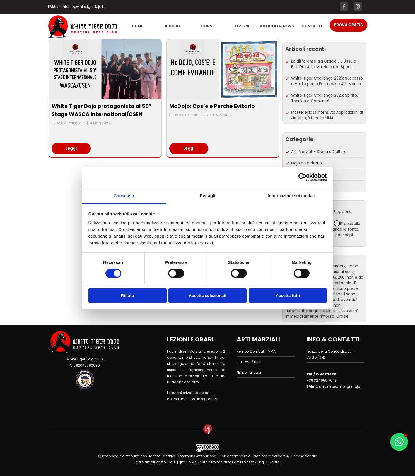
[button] (399, 442)
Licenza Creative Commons (171, 456)
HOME (137, 26)
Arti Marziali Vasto (151, 462)
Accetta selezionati (207, 295)
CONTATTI (311, 26)
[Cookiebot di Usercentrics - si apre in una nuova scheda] (302, 177)
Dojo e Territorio (68, 123)
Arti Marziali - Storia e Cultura (319, 151)
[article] (105, 98)
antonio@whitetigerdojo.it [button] (82, 6)
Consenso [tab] (124, 195)
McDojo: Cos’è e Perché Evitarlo (212, 106)
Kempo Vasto (219, 462)
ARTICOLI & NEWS (277, 26)
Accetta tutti (288, 295)
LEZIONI (242, 26)
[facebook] (344, 6)
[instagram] (358, 6)
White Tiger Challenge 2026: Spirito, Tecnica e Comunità (324, 98)
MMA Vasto (198, 462)
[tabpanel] (82, 6)
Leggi (71, 148)
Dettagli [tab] (207, 195)
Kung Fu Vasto (267, 462)
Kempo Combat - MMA (256, 351)
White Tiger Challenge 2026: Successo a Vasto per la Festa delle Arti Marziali (327, 81)
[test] (348, 25)
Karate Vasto (243, 462)
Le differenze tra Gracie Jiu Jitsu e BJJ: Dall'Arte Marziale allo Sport (323, 64)
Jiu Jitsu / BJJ (248, 362)
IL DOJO (172, 26)
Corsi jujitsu (177, 462)
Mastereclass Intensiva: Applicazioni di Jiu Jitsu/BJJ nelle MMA (327, 115)
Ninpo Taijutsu (249, 372)
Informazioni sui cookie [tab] (291, 195)
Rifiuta (127, 295)
